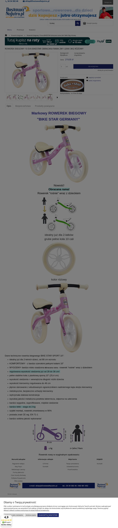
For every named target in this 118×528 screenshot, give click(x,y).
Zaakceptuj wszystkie (48, 515)
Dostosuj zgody (31, 515)
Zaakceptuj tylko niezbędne (14, 515)
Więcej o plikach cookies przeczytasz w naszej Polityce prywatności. (26, 510)
